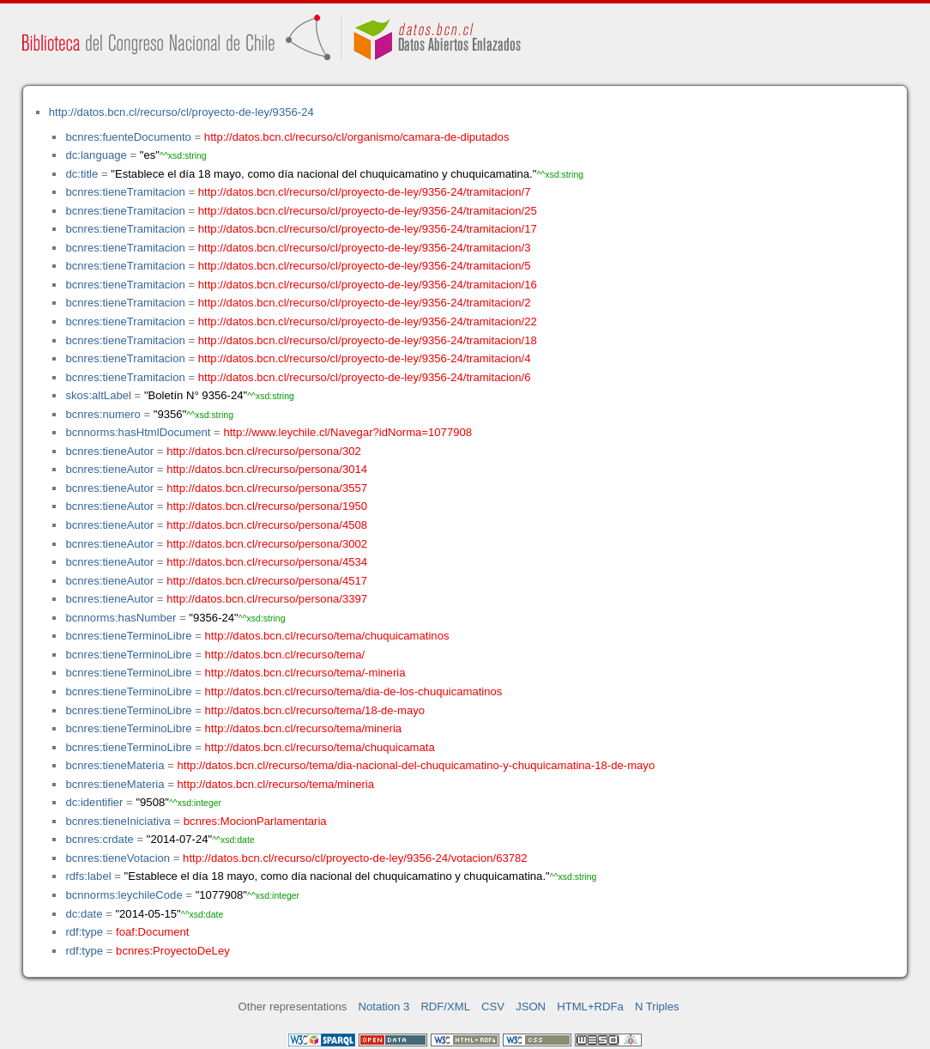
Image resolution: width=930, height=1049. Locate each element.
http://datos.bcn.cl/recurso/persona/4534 (266, 561)
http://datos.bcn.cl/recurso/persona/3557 (266, 488)
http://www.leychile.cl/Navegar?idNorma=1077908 (347, 432)
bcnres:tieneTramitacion (124, 191)
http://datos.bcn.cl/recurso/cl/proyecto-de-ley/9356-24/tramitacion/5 (364, 265)
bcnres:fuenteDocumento (127, 136)
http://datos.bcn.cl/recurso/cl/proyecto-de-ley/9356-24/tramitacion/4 (364, 358)
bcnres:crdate (99, 839)
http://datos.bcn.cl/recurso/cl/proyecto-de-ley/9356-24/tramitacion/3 (364, 247)
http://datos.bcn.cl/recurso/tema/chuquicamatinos (327, 635)
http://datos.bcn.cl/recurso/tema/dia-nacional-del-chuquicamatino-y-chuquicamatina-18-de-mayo (416, 765)
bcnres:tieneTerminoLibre (128, 635)
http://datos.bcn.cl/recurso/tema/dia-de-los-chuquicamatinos (354, 691)
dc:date (83, 913)
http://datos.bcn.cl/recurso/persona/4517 (266, 580)
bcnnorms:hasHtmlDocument (137, 432)
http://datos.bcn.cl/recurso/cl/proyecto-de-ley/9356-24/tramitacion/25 (367, 210)
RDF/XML (445, 1006)
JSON (531, 1006)
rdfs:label (88, 876)
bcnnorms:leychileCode (123, 894)
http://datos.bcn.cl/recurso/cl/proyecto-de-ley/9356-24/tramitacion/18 (367, 340)
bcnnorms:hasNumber (120, 617)
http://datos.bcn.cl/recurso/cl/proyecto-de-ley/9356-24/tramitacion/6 (364, 377)
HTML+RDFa (590, 1006)
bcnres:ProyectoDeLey (173, 950)
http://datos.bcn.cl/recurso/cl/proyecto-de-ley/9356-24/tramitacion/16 (367, 284)
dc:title (81, 173)
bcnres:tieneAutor (109, 451)
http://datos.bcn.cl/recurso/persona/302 (263, 451)
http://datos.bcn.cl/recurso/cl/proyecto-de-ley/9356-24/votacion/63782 (355, 858)
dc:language (95, 155)
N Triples (657, 1006)
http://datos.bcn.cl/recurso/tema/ (285, 654)
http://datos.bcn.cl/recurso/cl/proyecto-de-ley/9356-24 (181, 112)
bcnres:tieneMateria (114, 765)
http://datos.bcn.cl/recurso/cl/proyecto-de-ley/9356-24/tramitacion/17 (367, 228)
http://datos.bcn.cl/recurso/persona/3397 (266, 598)
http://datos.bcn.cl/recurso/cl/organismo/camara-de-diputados (357, 136)
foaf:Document (152, 931)
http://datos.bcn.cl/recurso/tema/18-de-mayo (315, 710)
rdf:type (84, 931)
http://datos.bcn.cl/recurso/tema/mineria (303, 728)
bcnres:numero (102, 414)
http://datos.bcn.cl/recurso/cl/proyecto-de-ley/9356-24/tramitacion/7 (364, 191)
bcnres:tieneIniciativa (117, 821)
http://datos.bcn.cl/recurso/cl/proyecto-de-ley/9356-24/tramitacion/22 (367, 321)
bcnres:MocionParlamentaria (255, 821)
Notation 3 (384, 1006)
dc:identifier (94, 802)
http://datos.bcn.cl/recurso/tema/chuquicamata (320, 747)
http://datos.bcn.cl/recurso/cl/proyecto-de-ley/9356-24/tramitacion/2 (364, 302)
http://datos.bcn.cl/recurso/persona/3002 (266, 543)
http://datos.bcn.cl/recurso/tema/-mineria (305, 672)
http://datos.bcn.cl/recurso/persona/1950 (266, 506)
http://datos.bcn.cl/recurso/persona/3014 (266, 469)
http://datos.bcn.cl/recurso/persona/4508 (266, 524)
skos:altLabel (98, 395)
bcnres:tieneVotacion (117, 858)
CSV (492, 1006)
